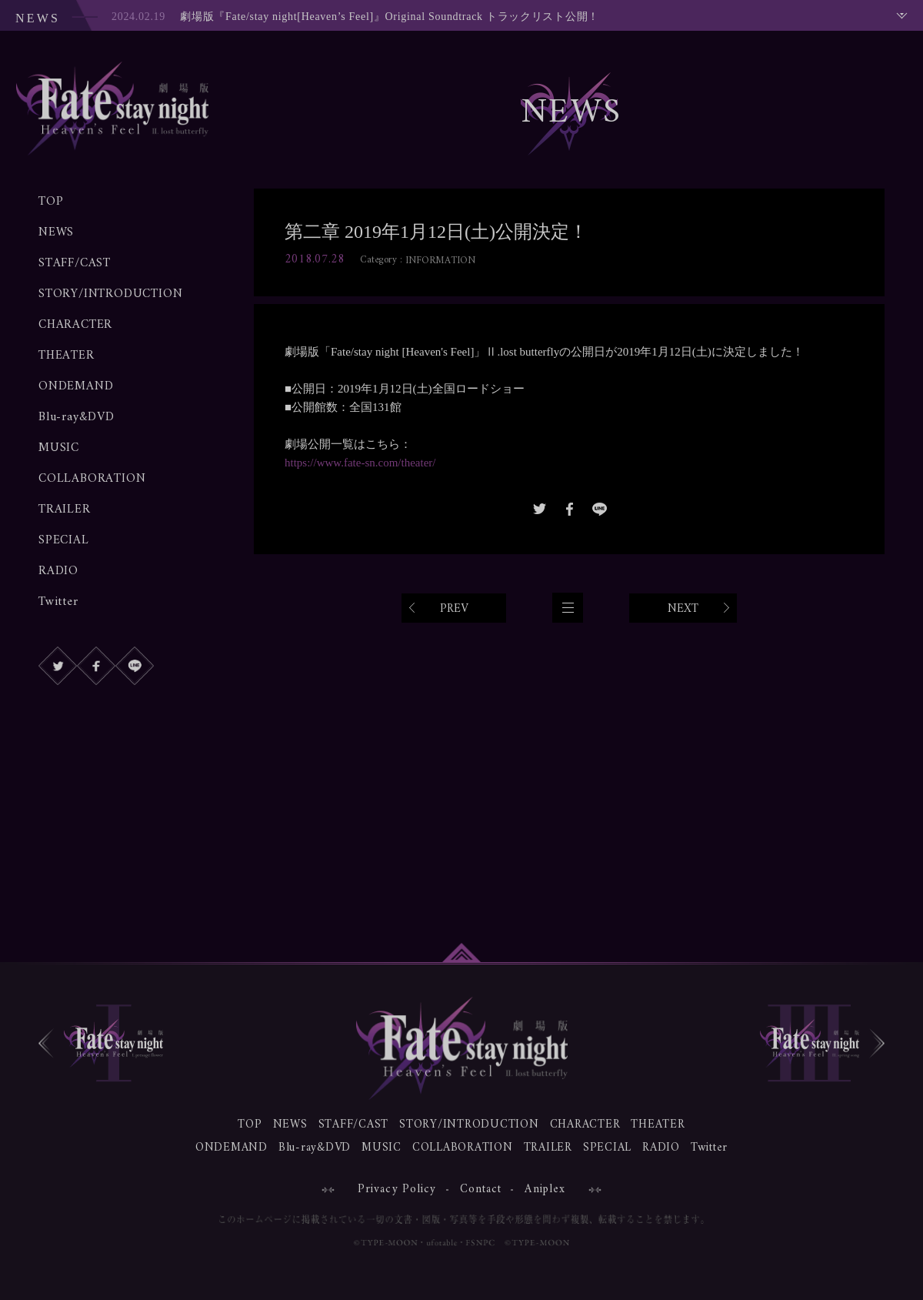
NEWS (56, 232)
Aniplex (545, 1189)
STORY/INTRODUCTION (110, 294)
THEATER (66, 355)
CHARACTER (75, 325)
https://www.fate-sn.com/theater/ (360, 462)
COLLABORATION (91, 479)
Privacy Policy (397, 1189)
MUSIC (58, 448)
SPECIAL (63, 540)
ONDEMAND (75, 386)
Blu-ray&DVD (76, 417)
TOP (50, 201)
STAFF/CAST (74, 263)
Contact (481, 1189)
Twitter (58, 602)
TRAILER (64, 509)
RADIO (58, 571)
